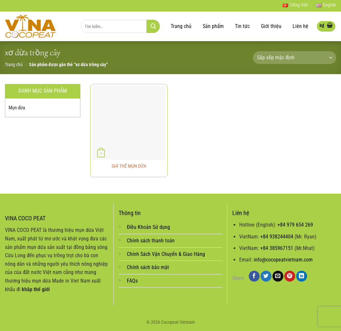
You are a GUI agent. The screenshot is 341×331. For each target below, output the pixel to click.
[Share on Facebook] (254, 276)
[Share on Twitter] (266, 276)
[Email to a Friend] (277, 276)
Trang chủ (181, 26)
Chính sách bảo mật (148, 267)
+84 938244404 (276, 237)
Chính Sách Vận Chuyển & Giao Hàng (166, 254)
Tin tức (242, 26)
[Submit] (153, 26)
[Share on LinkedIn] (301, 276)
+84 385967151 (276, 248)
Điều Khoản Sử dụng (148, 227)
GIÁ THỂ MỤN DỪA (129, 166)
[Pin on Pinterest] (289, 276)
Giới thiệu (271, 26)
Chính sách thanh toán (151, 240)
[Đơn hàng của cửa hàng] (294, 57)
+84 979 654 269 (295, 225)
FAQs (132, 281)
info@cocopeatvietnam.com (283, 260)
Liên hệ (300, 26)
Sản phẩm (213, 26)
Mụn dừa (17, 108)
